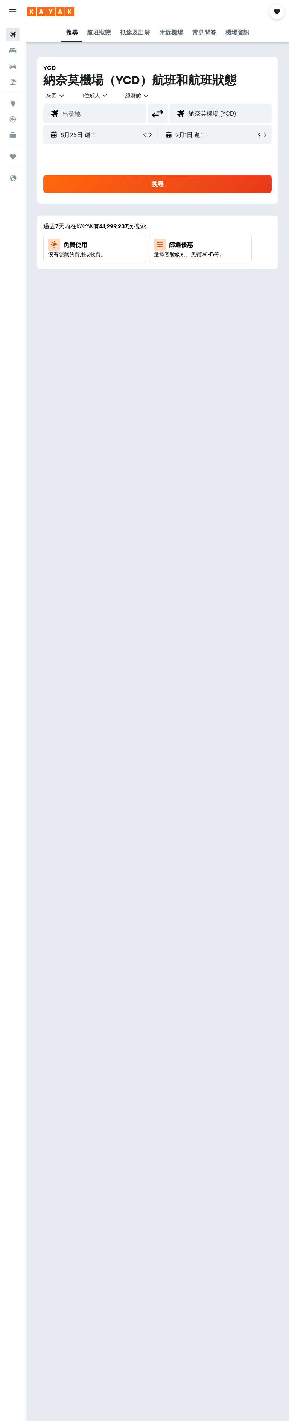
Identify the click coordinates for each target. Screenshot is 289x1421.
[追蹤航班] (13, 119)
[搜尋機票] (13, 34)
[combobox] (137, 95)
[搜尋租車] (13, 66)
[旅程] (13, 156)
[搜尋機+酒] (13, 82)
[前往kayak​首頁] (50, 11)
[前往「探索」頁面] (13, 103)
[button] (13, 11)
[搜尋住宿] (13, 50)
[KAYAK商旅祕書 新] (13, 135)
